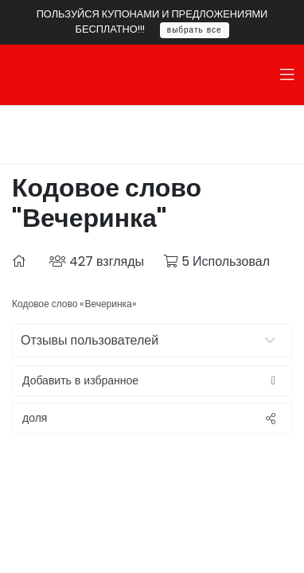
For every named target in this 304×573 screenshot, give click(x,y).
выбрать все (194, 30)
